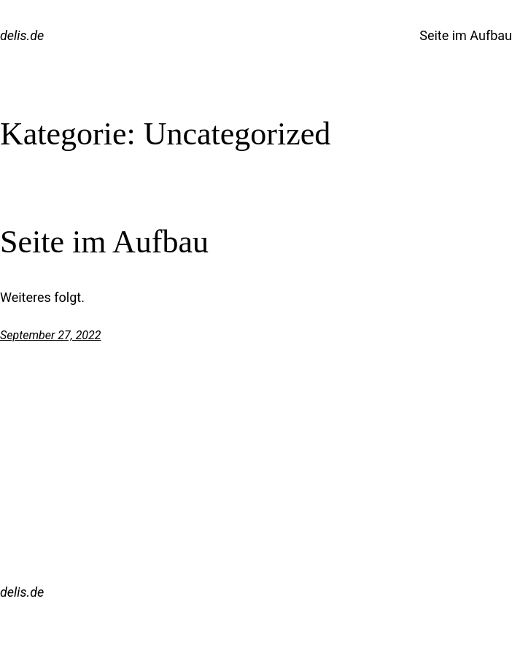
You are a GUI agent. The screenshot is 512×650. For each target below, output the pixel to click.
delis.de (22, 35)
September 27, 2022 (50, 335)
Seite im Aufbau (465, 35)
